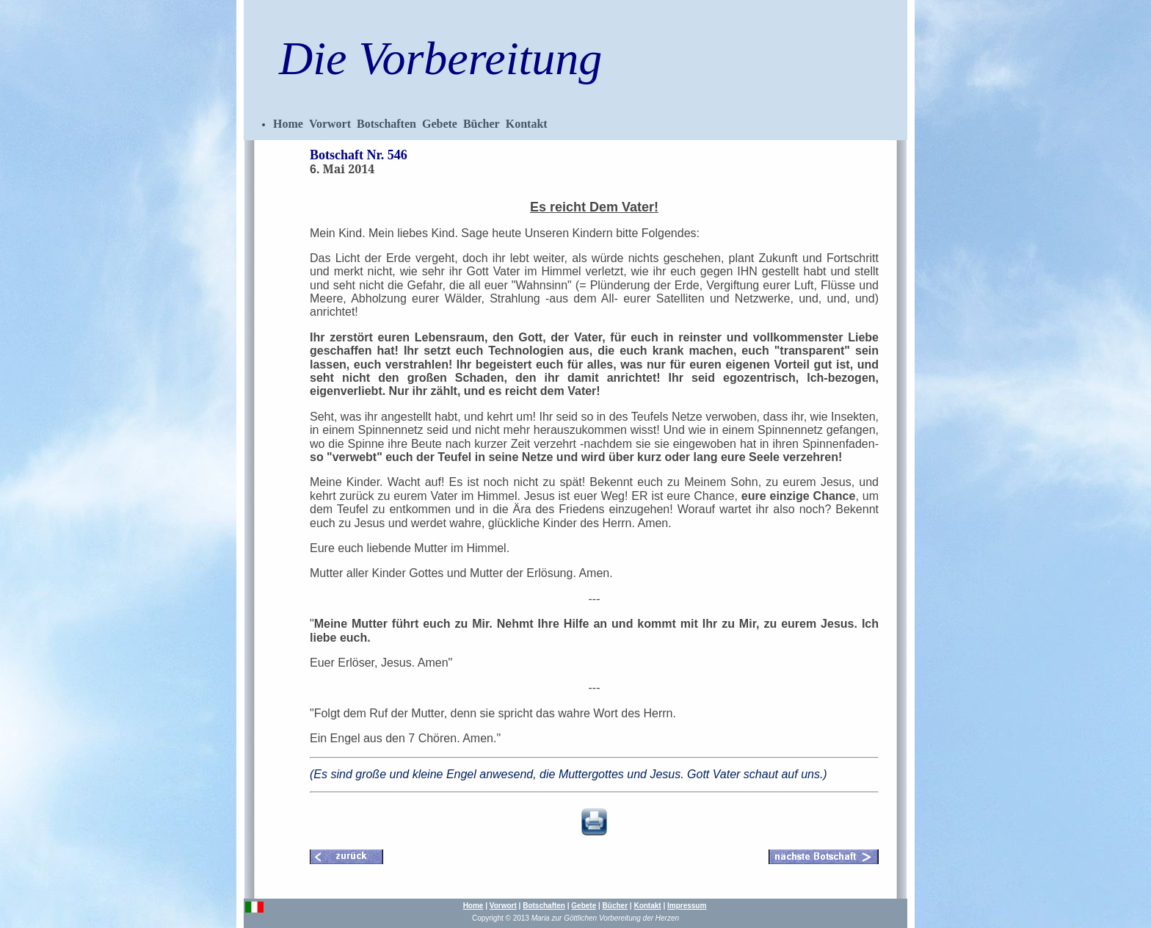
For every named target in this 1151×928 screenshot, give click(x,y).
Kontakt (527, 123)
